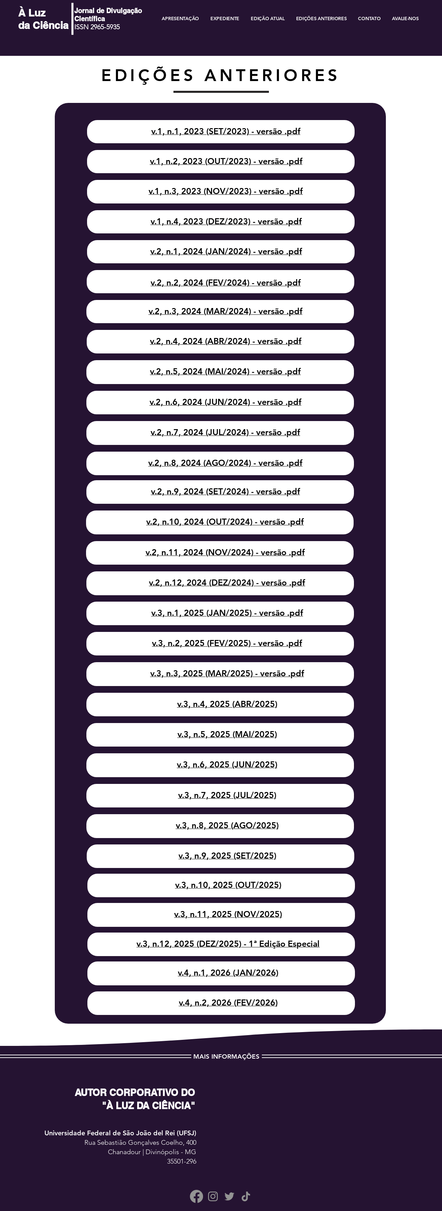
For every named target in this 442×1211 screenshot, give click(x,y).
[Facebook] (196, 1196)
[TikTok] (245, 1196)
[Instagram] (212, 1196)
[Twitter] (229, 1196)
